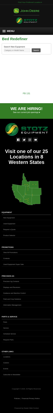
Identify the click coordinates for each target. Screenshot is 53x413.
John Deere (26, 11)
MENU (8, 31)
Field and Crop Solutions (12, 299)
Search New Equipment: (14, 47)
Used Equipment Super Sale (13, 264)
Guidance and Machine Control (14, 293)
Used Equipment (9, 224)
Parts (5, 322)
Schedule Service (9, 334)
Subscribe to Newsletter (11, 375)
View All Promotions (10, 252)
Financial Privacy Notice (31, 398)
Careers (6, 363)
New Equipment (9, 218)
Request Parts (8, 340)
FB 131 (26, 93)
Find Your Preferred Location (30, 2)
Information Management (12, 305)
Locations (6, 357)
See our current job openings (26, 112)
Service (6, 328)
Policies (17, 398)
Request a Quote (9, 229)
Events (5, 369)
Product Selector (9, 235)
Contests (6, 258)
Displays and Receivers (11, 287)
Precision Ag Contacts (11, 281)
